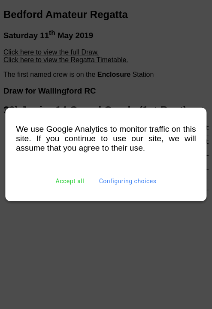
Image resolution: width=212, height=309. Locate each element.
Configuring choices (128, 181)
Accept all (70, 181)
